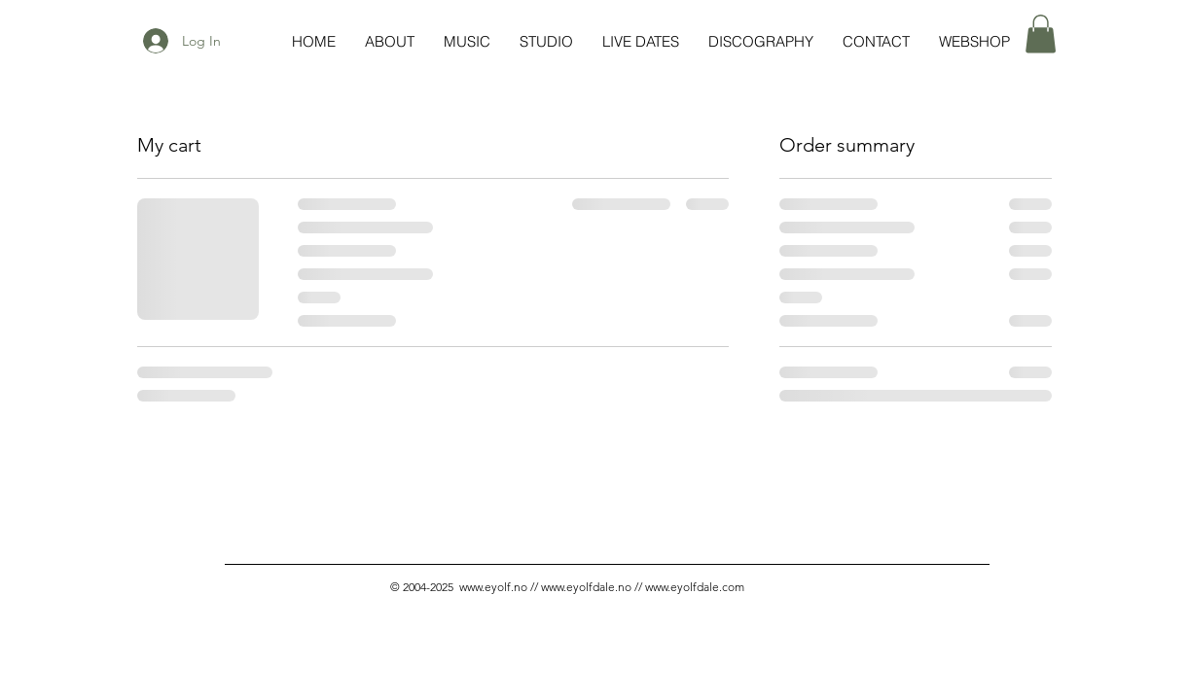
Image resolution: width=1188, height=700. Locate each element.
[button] (1041, 33)
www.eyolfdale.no (586, 586)
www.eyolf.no (493, 586)
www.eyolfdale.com (694, 586)
